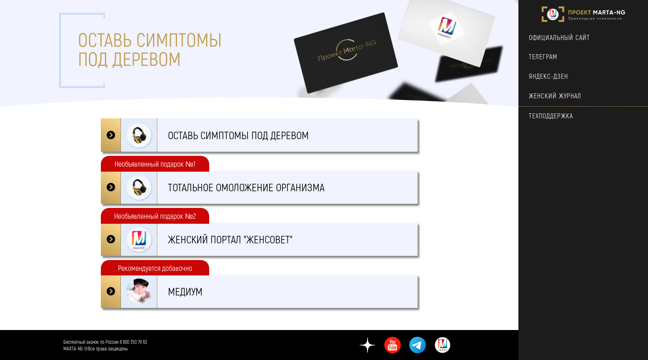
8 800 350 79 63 (133, 342)
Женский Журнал (555, 96)
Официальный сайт (559, 37)
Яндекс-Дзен (548, 76)
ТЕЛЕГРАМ (543, 56)
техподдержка (551, 116)
